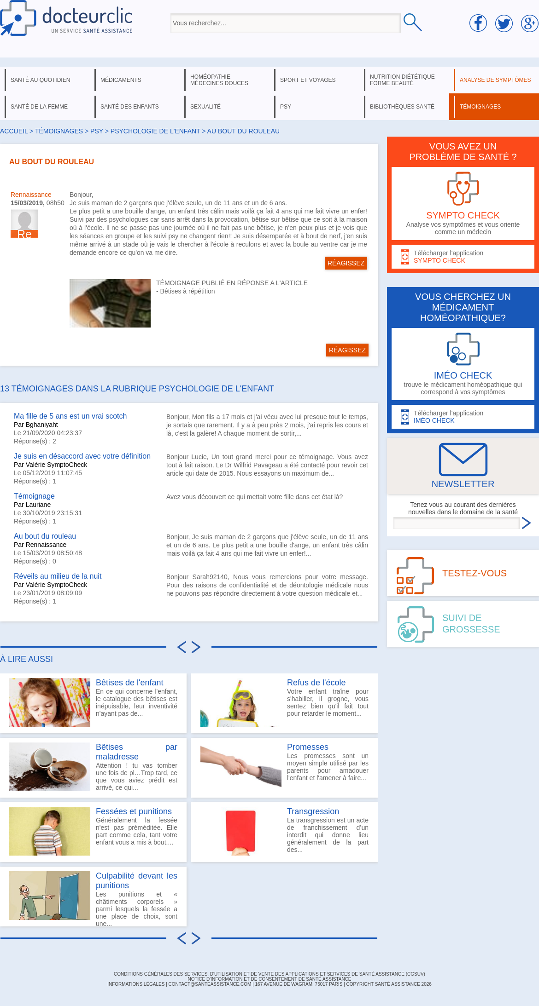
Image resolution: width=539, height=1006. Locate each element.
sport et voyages (308, 80)
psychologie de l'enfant (155, 131)
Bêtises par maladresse (136, 751)
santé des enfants (129, 106)
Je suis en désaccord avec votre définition (82, 456)
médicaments (120, 80)
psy (285, 106)
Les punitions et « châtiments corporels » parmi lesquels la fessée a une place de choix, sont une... (93, 898)
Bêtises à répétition (187, 291)
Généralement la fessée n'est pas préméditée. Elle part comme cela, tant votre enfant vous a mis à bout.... (93, 831)
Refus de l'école (316, 682)
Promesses (307, 747)
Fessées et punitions (134, 811)
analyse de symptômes (495, 80)
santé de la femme (39, 106)
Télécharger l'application (463, 256)
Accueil (14, 131)
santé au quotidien (40, 80)
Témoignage (34, 496)
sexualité (205, 106)
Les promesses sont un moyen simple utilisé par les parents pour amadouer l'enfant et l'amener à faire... (284, 766)
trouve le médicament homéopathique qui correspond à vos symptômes (463, 364)
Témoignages (59, 131)
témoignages (480, 106)
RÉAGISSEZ (346, 263)
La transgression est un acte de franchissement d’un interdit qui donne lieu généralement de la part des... (284, 831)
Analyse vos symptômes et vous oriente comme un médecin (463, 204)
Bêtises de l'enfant (130, 682)
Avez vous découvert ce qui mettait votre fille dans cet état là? (254, 496)
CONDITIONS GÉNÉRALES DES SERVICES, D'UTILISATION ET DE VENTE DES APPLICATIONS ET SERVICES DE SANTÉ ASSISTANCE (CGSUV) (269, 974)
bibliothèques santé (402, 106)
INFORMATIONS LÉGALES (135, 984)
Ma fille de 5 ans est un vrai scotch (70, 416)
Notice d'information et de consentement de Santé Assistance (269, 979)
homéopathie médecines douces (219, 80)
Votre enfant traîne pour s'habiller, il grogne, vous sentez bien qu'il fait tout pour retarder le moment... (284, 702)
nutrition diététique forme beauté (402, 80)
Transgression (313, 811)
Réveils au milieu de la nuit (57, 576)
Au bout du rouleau (45, 536)
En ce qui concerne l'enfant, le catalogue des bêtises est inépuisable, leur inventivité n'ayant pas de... (93, 702)
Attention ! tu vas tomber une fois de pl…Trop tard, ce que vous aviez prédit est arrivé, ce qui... (93, 766)
